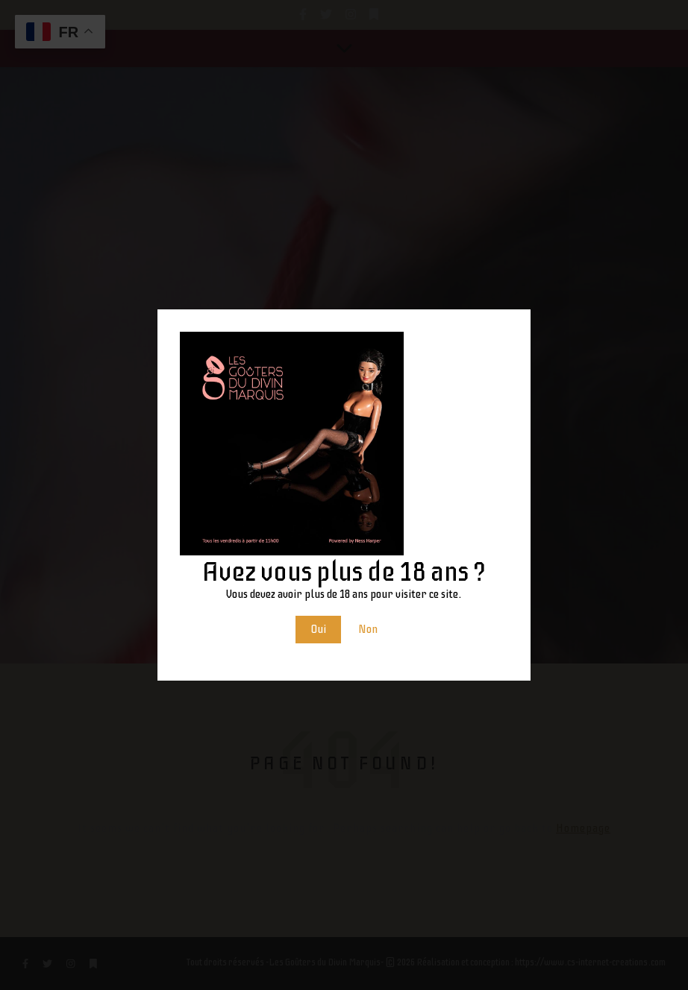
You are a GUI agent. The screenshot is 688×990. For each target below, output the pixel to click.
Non (368, 629)
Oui (318, 629)
